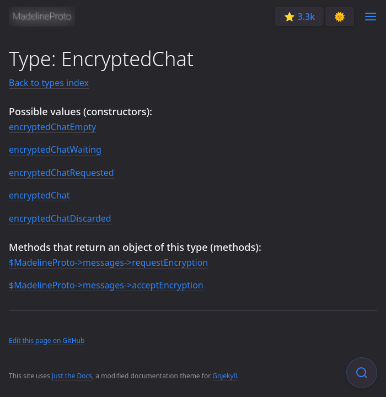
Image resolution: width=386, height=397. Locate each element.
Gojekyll (224, 375)
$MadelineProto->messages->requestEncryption (108, 262)
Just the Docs (72, 375)
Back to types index (49, 83)
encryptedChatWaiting (55, 149)
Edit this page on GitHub (46, 340)
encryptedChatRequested (61, 173)
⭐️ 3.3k (299, 16)
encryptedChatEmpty (52, 127)
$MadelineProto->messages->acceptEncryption (106, 285)
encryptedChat (39, 195)
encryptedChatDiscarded (60, 218)
